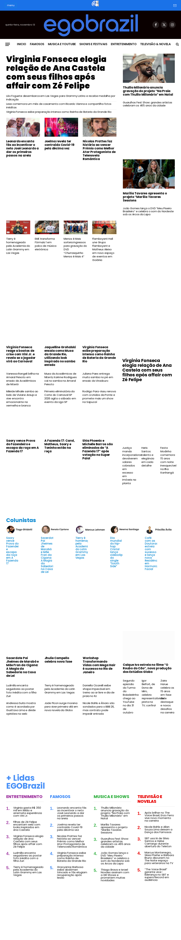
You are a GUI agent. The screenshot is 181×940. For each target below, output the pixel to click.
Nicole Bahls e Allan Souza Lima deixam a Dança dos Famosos (158, 829)
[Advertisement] (61, 190)
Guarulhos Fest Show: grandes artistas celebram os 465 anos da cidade (147, 104)
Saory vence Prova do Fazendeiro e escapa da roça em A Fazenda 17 (22, 446)
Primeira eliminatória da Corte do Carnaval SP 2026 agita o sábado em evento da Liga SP (60, 397)
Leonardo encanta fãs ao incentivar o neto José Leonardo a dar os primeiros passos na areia (22, 148)
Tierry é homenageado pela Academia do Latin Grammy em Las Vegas (18, 246)
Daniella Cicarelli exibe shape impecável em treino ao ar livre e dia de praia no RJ (99, 691)
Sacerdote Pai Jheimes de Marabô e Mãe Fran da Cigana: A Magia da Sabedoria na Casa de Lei (48, 555)
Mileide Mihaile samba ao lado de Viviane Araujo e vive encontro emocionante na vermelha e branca (22, 398)
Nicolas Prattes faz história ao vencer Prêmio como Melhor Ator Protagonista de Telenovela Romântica (99, 150)
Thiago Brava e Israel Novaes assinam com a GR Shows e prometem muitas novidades (115, 875)
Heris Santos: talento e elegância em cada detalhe (147, 456)
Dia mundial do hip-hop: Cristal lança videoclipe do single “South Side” (117, 552)
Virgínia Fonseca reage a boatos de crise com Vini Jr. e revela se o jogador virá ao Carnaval (21, 354)
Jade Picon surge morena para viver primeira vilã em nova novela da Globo (61, 706)
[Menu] (7, 44)
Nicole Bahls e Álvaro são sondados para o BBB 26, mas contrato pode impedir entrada (98, 708)
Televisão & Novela (155, 44)
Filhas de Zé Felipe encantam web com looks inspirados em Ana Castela (26, 826)
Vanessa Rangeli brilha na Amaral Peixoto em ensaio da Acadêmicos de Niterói (22, 379)
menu (10, 5)
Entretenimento (123, 44)
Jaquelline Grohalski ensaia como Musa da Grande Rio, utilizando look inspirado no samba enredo (60, 356)
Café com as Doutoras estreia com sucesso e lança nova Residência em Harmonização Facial (155, 553)
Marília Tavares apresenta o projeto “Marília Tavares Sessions (145, 197)
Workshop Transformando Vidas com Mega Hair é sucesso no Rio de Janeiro (99, 665)
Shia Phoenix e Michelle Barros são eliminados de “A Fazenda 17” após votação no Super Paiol (97, 449)
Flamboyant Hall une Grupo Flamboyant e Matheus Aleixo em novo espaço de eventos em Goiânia (103, 249)
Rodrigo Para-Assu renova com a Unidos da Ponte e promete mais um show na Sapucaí (99, 397)
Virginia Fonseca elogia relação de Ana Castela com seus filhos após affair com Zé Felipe (56, 72)
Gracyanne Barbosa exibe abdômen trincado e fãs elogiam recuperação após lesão (72, 872)
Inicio (21, 44)
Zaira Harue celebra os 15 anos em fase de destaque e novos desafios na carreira (167, 696)
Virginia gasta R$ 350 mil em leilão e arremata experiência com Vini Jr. (27, 811)
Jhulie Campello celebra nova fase (58, 659)
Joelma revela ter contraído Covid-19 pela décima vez (59, 144)
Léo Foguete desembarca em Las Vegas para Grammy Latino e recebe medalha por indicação (60, 97)
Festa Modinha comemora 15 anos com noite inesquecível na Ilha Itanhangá (167, 460)
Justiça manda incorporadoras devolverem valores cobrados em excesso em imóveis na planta (129, 465)
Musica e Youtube (62, 44)
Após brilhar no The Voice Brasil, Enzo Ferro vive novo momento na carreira (159, 816)
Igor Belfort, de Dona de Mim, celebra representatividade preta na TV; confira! (149, 693)
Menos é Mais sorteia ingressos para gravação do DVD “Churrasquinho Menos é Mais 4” (75, 247)
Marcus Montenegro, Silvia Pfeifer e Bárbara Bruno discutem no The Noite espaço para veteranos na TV (159, 857)
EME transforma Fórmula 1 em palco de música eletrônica (45, 244)
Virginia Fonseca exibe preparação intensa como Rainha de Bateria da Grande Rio (58, 112)
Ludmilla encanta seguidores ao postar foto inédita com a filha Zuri (21, 691)
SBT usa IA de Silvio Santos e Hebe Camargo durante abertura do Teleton (158, 842)
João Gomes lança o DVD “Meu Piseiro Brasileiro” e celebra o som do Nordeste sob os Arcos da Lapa (148, 211)
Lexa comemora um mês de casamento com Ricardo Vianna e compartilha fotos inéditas (58, 105)
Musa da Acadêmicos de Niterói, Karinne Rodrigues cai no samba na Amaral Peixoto (60, 379)
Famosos (37, 44)
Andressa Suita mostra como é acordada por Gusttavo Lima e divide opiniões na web (21, 708)
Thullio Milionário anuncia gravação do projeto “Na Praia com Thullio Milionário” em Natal (148, 91)
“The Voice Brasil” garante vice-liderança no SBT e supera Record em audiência (157, 874)
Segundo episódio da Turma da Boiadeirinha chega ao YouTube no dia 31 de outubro (130, 696)
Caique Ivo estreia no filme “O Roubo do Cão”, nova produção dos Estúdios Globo (147, 668)
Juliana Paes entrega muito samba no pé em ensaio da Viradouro (97, 377)
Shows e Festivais (93, 44)
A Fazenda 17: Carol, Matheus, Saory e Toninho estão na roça (59, 446)
